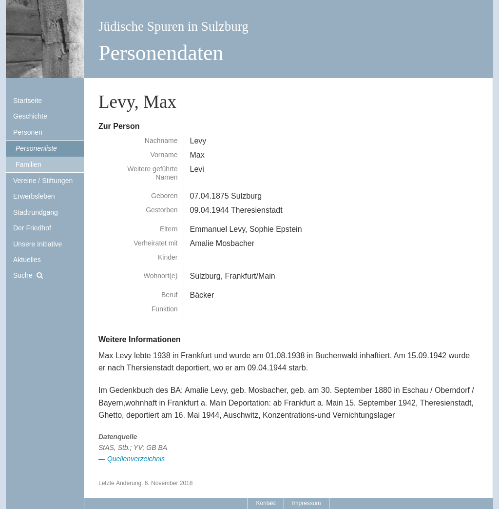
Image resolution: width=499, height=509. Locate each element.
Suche (23, 275)
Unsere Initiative (37, 244)
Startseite (27, 100)
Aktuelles (27, 260)
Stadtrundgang (35, 212)
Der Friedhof (32, 228)
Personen (27, 132)
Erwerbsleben (34, 196)
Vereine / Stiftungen (43, 180)
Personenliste (36, 148)
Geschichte (30, 116)
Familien (28, 164)
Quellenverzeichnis (136, 459)
